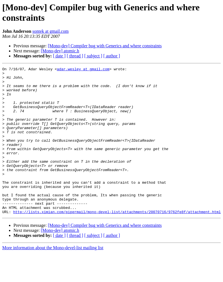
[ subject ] (93, 55)
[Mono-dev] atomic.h (60, 50)
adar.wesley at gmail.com (83, 69)
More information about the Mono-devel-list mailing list (52, 277)
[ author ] (111, 55)
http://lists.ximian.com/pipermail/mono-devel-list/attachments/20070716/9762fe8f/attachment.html (117, 241)
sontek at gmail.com (50, 31)
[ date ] (59, 55)
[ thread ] (75, 55)
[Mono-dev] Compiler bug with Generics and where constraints (105, 45)
